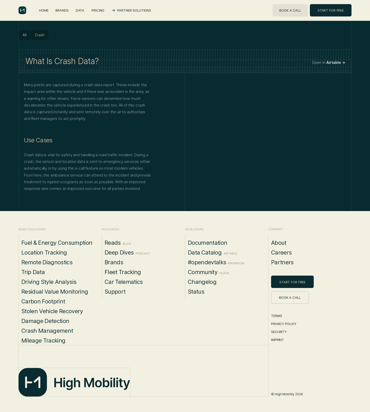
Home (43, 10)
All (24, 35)
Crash (39, 35)
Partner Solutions (134, 10)
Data (80, 10)
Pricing (97, 10)
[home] (22, 10)
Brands (61, 10)
